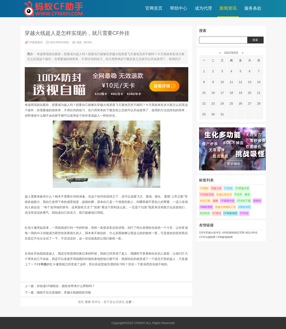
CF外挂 (244, 213)
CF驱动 (216, 213)
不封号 (238, 194)
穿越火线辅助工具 (225, 207)
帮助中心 (178, 8)
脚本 (247, 194)
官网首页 (153, 8)
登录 (88, 302)
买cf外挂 (205, 213)
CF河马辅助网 (207, 237)
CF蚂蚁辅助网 (224, 237)
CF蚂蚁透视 (207, 194)
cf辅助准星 (244, 207)
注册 (128, 302)
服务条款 (252, 8)
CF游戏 (228, 188)
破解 (215, 200)
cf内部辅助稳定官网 (233, 232)
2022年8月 (231, 52)
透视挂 (257, 200)
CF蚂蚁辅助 (230, 213)
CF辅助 (204, 188)
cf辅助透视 (206, 207)
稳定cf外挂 (251, 232)
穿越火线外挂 (224, 194)
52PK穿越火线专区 (210, 232)
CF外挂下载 (244, 200)
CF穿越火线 (242, 188)
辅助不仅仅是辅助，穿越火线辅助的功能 (64, 292)
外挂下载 (205, 200)
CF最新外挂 (227, 200)
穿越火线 (216, 188)
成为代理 (203, 8)
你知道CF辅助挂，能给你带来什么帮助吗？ (66, 286)
